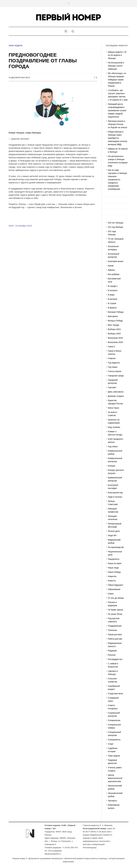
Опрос (111, 593)
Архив (111, 265)
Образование (114, 589)
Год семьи (112, 367)
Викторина (113, 316)
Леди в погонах (115, 497)
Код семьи (113, 446)
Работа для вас (115, 639)
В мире (111, 295)
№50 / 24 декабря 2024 (20, 225)
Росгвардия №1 (115, 659)
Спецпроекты (114, 739)
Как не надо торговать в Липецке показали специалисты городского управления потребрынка (117, 179)
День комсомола (115, 392)
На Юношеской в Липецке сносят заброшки (116, 65)
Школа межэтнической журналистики (115, 778)
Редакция (112, 650)
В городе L (113, 286)
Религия (112, 655)
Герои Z (111, 346)
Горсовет (112, 387)
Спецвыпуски (114, 720)
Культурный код (115, 492)
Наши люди (113, 568)
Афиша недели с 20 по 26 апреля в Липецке (117, 55)
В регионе (112, 299)
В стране (112, 303)
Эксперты (112, 800)
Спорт (111, 744)
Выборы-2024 (114, 329)
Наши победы (114, 572)
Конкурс (111, 466)
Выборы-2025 (114, 333)
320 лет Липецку (115, 223)
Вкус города (113, 325)
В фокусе (112, 308)
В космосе (113, 290)
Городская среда (116, 375)
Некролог (112, 576)
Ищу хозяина (114, 427)
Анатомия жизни (115, 261)
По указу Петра (115, 614)
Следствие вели (115, 693)
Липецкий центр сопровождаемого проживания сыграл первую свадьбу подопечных (117, 110)
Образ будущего (115, 585)
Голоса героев (114, 371)
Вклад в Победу (115, 320)
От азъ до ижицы (116, 598)
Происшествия (115, 634)
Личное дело (114, 531)
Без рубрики (113, 274)
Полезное (112, 630)
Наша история (114, 563)
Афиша (111, 270)
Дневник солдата (116, 396)
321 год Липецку (115, 227)
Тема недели (15, 45)
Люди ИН (112, 535)
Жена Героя (113, 408)
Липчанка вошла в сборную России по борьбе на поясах (117, 124)
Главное (112, 358)
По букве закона (115, 610)
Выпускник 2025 (115, 338)
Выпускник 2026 (115, 342)
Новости (112, 580)
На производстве (116, 547)
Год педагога (114, 363)
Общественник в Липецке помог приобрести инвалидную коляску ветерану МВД (117, 138)
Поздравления (114, 626)
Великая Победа (115, 312)
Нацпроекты (113, 559)
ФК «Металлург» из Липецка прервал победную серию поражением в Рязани (117, 79)
